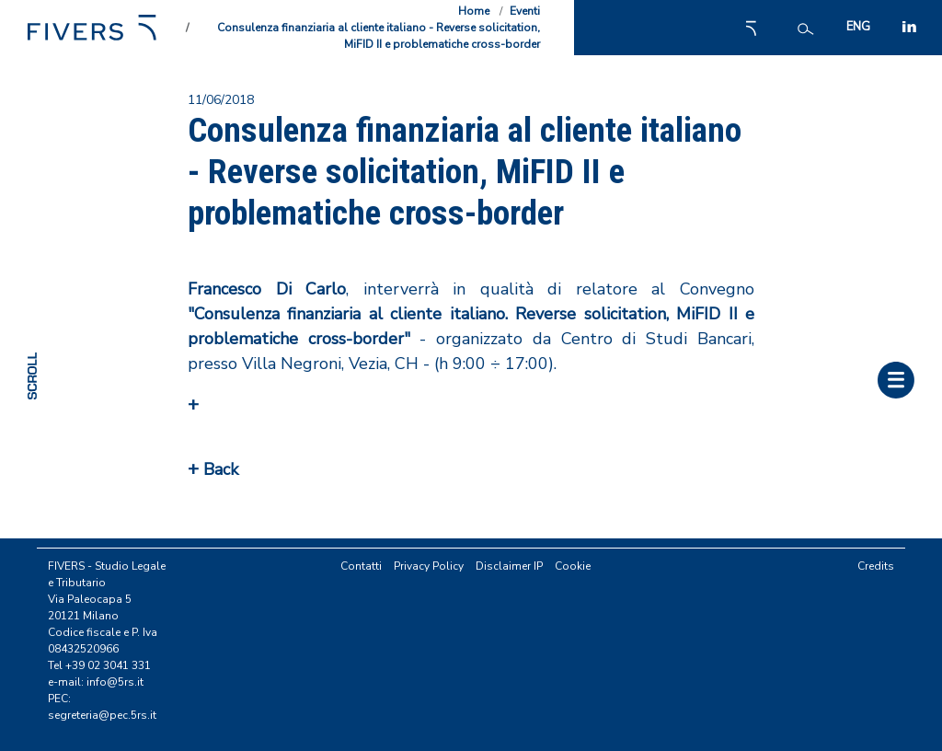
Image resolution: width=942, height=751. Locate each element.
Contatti (361, 566)
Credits (875, 566)
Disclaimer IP (509, 566)
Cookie (573, 566)
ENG (858, 26)
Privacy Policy (429, 566)
